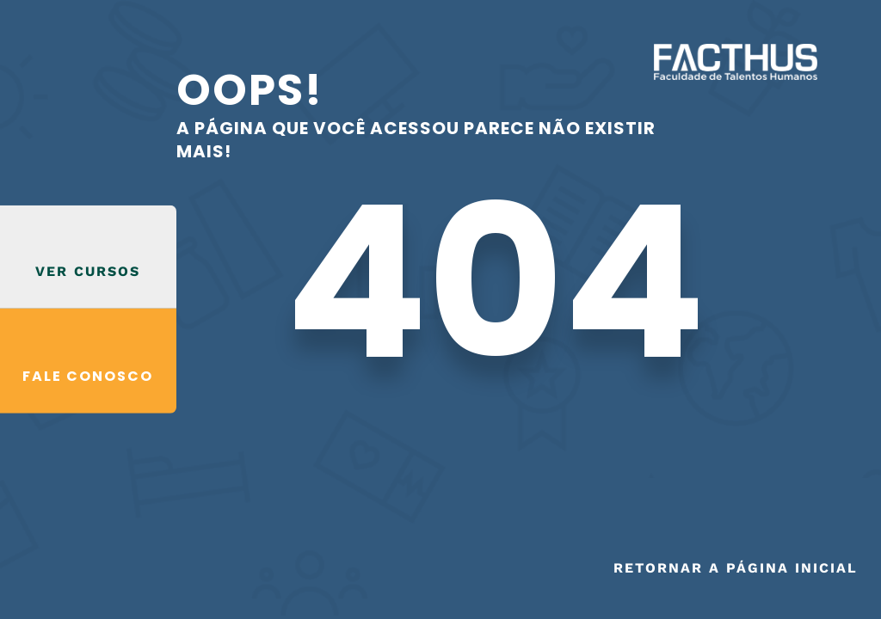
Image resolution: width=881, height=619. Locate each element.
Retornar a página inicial (735, 568)
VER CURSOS (87, 271)
